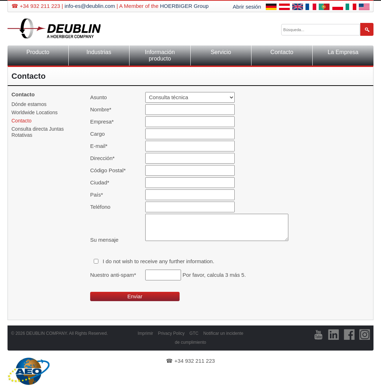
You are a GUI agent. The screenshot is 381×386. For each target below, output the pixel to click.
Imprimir (145, 333)
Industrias (99, 52)
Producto (37, 52)
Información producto (160, 55)
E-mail (102, 146)
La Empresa (343, 52)
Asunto (98, 97)
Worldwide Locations (34, 112)
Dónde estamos (29, 104)
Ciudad (102, 182)
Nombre (102, 109)
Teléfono (100, 207)
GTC (193, 333)
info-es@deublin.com (89, 6)
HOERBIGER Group (184, 6)
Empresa (102, 122)
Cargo (97, 134)
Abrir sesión (247, 7)
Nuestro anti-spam (113, 275)
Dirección (102, 158)
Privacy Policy (171, 333)
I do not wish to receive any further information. (158, 261)
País (102, 195)
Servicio (221, 52)
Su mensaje (104, 240)
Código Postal (108, 170)
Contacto (281, 52)
